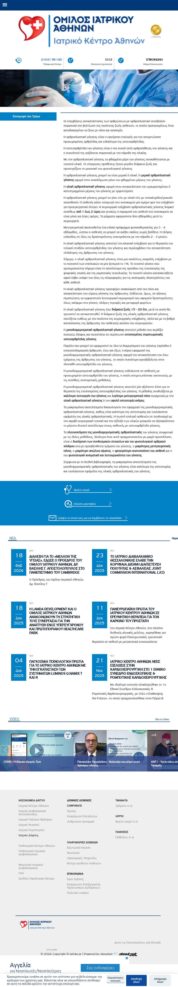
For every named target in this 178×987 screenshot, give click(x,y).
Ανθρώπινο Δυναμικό (80, 821)
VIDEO (14, 719)
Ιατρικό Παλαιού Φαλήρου (35, 819)
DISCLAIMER (52, 950)
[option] (37, 750)
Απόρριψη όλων (160, 980)
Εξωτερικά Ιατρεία (78, 848)
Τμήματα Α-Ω (123, 806)
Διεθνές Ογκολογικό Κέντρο (36, 878)
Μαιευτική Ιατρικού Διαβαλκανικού (31, 866)
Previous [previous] (5, 751)
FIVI (21, 873)
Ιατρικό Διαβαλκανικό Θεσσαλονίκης (32, 812)
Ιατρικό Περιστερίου (31, 830)
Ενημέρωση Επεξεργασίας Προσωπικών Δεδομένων (84, 886)
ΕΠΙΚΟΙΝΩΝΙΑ (154, 59)
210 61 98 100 (51, 59)
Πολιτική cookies (78, 893)
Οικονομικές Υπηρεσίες (82, 858)
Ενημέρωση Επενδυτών (82, 816)
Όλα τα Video (162, 719)
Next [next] (172, 751)
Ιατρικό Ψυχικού (29, 825)
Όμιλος (71, 811)
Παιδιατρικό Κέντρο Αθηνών (37, 846)
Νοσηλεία (73, 853)
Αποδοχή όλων (136, 980)
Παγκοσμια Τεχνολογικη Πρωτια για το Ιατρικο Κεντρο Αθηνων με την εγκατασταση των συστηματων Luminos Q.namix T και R (57, 670)
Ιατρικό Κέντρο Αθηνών (34, 806)
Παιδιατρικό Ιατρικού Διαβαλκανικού (32, 852)
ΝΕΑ (12, 538)
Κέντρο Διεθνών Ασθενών (84, 863)
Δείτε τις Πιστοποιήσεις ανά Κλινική (137, 942)
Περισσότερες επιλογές (115, 979)
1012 (108, 59)
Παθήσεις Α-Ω (124, 837)
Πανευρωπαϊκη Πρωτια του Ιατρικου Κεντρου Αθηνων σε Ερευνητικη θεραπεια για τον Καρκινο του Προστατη (134, 615)
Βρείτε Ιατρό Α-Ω (126, 821)
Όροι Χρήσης (75, 879)
